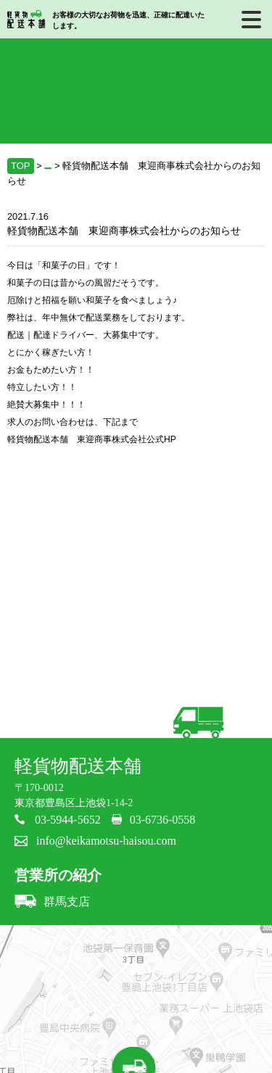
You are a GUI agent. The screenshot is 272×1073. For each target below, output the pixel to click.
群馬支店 (52, 901)
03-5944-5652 (68, 819)
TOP (20, 165)
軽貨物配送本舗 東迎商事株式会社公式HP (91, 439)
